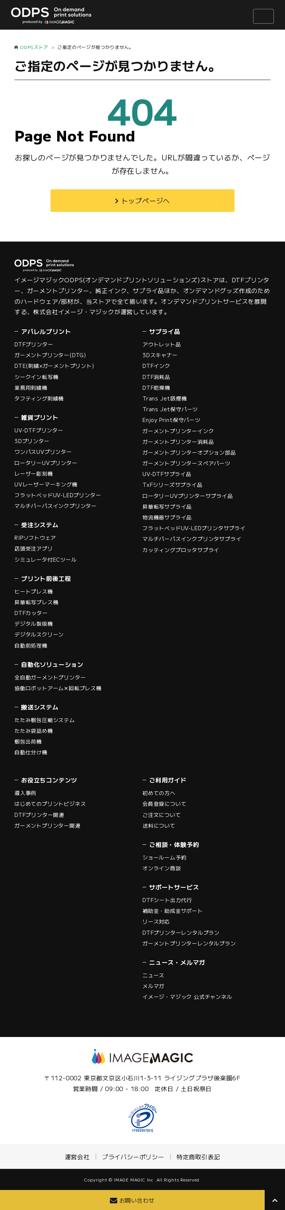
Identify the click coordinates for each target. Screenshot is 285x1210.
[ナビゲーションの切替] (263, 16)
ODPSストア (34, 47)
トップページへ (145, 200)
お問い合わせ (137, 1200)
